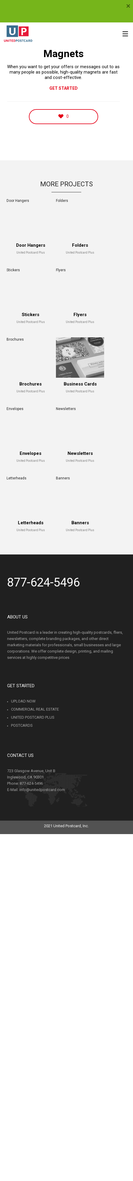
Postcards (22, 725)
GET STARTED (63, 88)
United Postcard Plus (32, 717)
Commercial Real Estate (35, 709)
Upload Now (23, 701)
